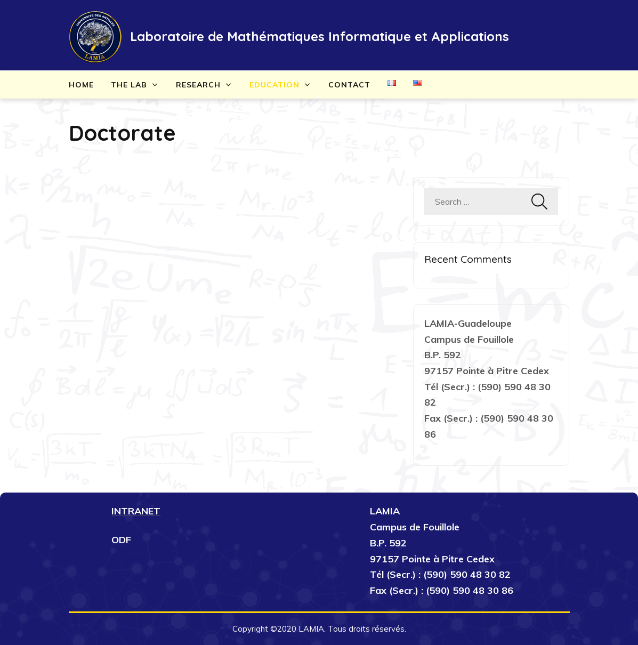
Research (198, 85)
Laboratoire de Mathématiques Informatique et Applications (319, 36)
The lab (129, 85)
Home (81, 85)
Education (274, 85)
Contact (349, 85)
